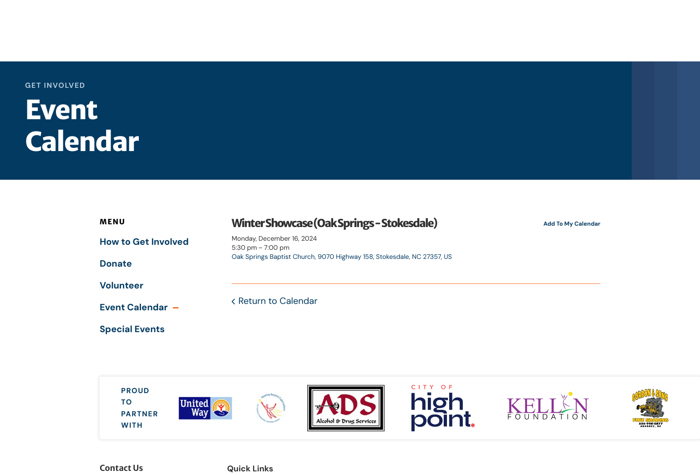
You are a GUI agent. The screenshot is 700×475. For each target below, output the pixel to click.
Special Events (132, 329)
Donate (116, 264)
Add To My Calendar (571, 223)
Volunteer (121, 286)
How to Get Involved (144, 242)
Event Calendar (133, 307)
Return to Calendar (278, 301)
